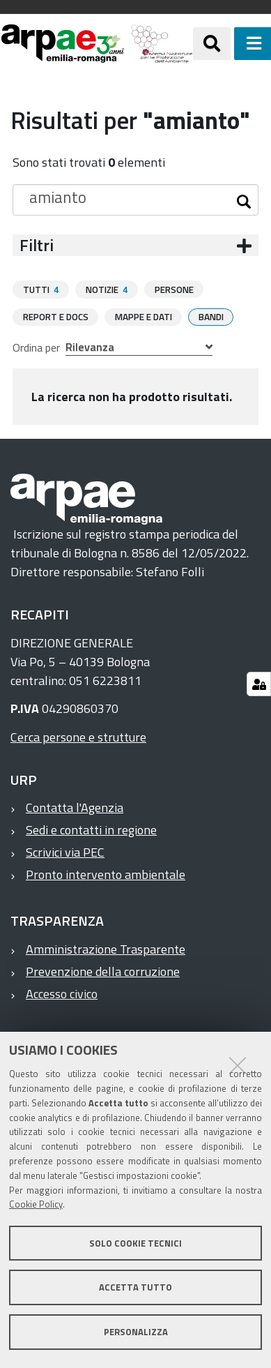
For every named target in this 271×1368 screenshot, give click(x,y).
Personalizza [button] (136, 1332)
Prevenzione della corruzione (103, 970)
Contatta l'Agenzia (74, 806)
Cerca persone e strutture (78, 736)
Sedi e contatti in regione (91, 829)
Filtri (37, 245)
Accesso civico (62, 993)
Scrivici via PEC (65, 851)
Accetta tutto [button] (135, 1287)
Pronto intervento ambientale (105, 873)
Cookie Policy (36, 1204)
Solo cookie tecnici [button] (135, 1243)
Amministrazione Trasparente (105, 948)
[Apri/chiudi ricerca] (212, 43)
